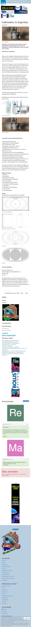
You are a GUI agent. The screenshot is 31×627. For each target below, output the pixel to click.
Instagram (4, 613)
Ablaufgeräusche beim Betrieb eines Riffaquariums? (12, 352)
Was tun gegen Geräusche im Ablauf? (10, 341)
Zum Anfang (26, 401)
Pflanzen (4, 593)
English (3, 562)
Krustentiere (4, 591)
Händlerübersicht (5, 572)
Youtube (4, 609)
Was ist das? (4, 603)
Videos (3, 568)
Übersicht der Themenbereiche (8, 578)
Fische (3, 587)
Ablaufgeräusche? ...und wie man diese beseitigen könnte (14, 351)
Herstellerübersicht (6, 574)
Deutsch (3, 560)
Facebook (4, 611)
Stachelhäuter (5, 597)
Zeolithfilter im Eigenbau (7, 345)
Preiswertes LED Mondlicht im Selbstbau (10, 347)
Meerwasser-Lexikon (6, 585)
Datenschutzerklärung (8, 621)
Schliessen (27, 618)
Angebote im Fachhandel (7, 570)
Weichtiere (4, 601)
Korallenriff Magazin (6, 566)
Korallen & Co (5, 589)
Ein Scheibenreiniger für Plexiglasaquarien (11, 343)
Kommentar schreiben (6, 330)
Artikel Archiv (4, 564)
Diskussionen (5, 580)
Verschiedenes (5, 599)
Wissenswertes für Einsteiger (8, 576)
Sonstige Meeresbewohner (7, 595)
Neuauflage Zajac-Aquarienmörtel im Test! (10, 340)
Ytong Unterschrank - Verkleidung (9, 344)
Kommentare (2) (5, 328)
